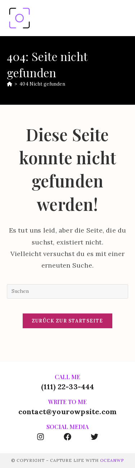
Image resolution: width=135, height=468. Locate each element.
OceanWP (112, 460)
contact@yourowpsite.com (67, 411)
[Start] (9, 84)
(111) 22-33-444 (67, 386)
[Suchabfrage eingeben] (68, 291)
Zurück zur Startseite (67, 321)
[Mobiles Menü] (124, 17)
